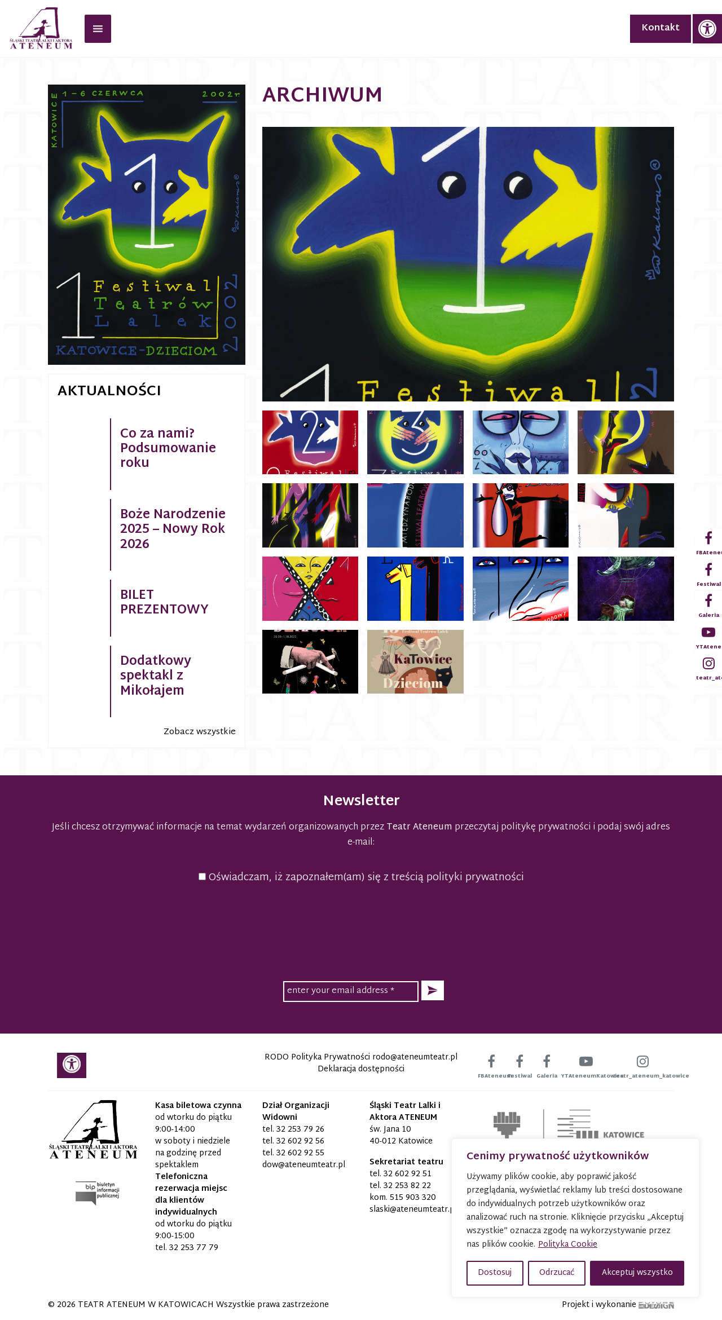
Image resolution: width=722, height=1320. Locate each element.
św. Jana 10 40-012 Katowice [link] (401, 1136)
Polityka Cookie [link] (567, 1245)
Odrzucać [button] (556, 1273)
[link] (707, 28)
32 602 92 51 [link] (408, 1174)
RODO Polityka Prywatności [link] (317, 1057)
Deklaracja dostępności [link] (361, 1069)
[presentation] (361, 930)
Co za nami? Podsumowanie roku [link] (168, 449)
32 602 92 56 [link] (300, 1141)
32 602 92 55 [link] (300, 1153)
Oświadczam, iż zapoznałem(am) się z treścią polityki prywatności (361, 877)
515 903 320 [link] (413, 1198)
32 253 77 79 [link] (193, 1248)
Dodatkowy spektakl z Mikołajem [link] (155, 677)
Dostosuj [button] (495, 1273)
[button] (432, 990)
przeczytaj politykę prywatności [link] (523, 827)
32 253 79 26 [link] (300, 1130)
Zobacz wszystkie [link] (200, 732)
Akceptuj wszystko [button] (637, 1273)
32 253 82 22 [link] (407, 1186)
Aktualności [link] (109, 392)
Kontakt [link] (660, 28)
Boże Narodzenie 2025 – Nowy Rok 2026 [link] (173, 530)
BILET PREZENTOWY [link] (164, 603)
